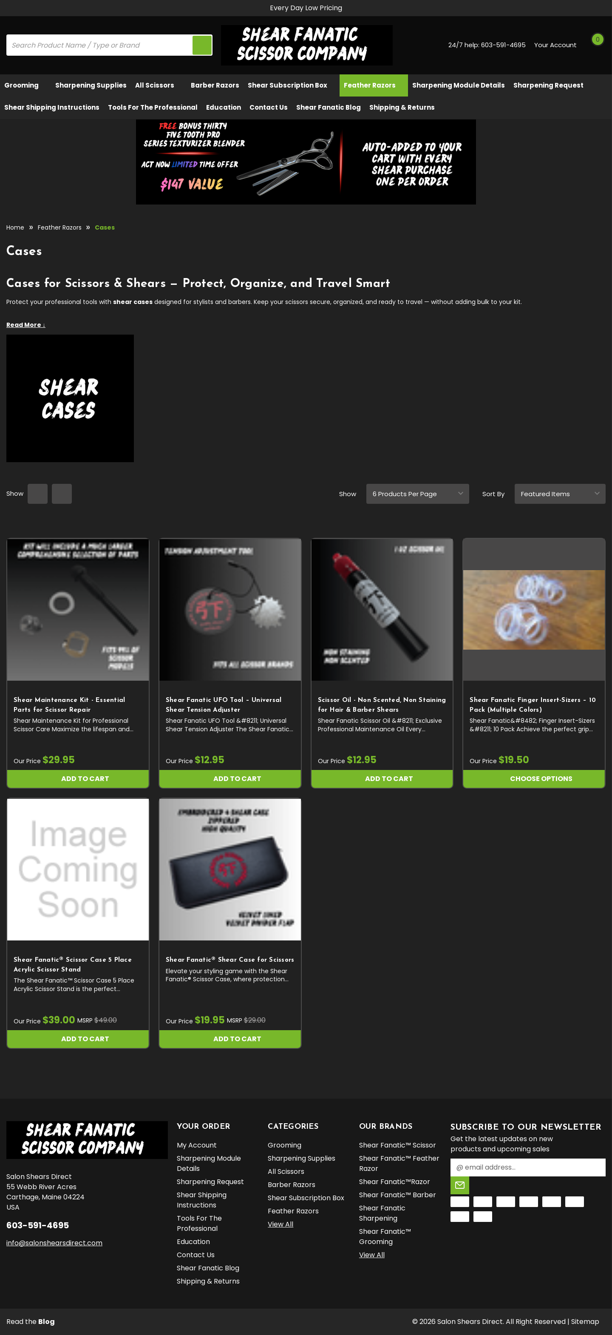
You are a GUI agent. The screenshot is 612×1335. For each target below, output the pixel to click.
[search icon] (202, 45)
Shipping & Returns (402, 107)
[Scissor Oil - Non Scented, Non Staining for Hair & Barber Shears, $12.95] (382, 610)
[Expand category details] (306, 325)
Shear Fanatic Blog (328, 107)
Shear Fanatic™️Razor (394, 1182)
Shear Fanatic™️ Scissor (397, 1145)
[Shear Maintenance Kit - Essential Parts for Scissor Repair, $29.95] (78, 610)
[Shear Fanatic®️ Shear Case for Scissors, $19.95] (230, 869)
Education (223, 107)
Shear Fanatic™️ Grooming (385, 1237)
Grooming (25, 85)
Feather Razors (374, 85)
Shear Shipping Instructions (51, 107)
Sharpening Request (548, 85)
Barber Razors (215, 85)
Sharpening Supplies (91, 85)
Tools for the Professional (153, 107)
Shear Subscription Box (291, 85)
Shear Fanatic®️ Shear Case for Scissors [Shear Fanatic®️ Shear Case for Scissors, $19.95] (230, 960)
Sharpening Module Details (458, 85)
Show (347, 493)
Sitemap (585, 1321)
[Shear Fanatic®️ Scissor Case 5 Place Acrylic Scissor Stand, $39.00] (78, 869)
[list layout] (62, 494)
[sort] (560, 494)
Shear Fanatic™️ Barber (397, 1195)
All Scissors (158, 85)
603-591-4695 (503, 44)
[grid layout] (38, 494)
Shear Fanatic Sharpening (382, 1213)
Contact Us (268, 107)
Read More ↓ (25, 325)
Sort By (493, 493)
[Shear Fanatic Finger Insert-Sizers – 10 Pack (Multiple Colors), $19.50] (534, 610)
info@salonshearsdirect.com (54, 1243)
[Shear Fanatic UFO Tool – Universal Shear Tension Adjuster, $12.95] (230, 610)
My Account (197, 1145)
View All (280, 1224)
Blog (46, 1321)
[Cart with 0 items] (597, 45)
